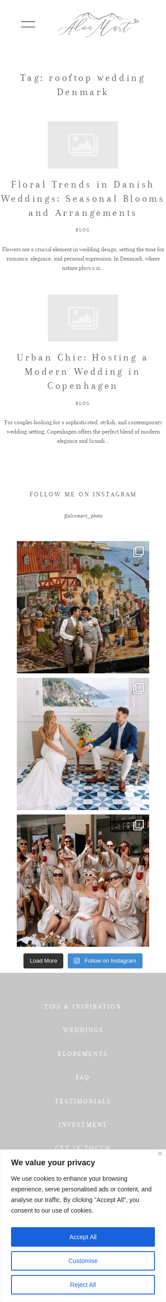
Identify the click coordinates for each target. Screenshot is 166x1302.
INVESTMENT (83, 1124)
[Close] (160, 1154)
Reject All (83, 1284)
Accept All (83, 1237)
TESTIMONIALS (83, 1101)
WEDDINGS (83, 1029)
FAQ (83, 1077)
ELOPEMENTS (83, 1053)
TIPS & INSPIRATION (83, 1006)
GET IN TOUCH (83, 1148)
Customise (82, 1260)
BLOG (83, 230)
